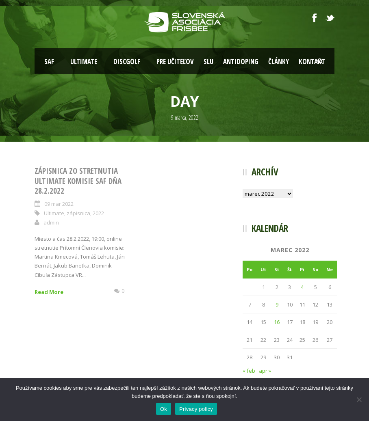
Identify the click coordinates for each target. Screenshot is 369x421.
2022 (98, 213)
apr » (265, 370)
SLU (208, 61)
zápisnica (78, 213)
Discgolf (126, 61)
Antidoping (240, 61)
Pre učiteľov (175, 61)
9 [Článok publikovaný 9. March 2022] (277, 304)
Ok (163, 409)
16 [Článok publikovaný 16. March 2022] (277, 322)
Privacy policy (196, 409)
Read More (49, 292)
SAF (49, 61)
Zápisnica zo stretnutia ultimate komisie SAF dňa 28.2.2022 (78, 181)
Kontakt (312, 61)
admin (51, 222)
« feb (249, 370)
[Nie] (359, 399)
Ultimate (83, 61)
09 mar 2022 (59, 203)
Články (278, 61)
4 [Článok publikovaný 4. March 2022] (302, 287)
